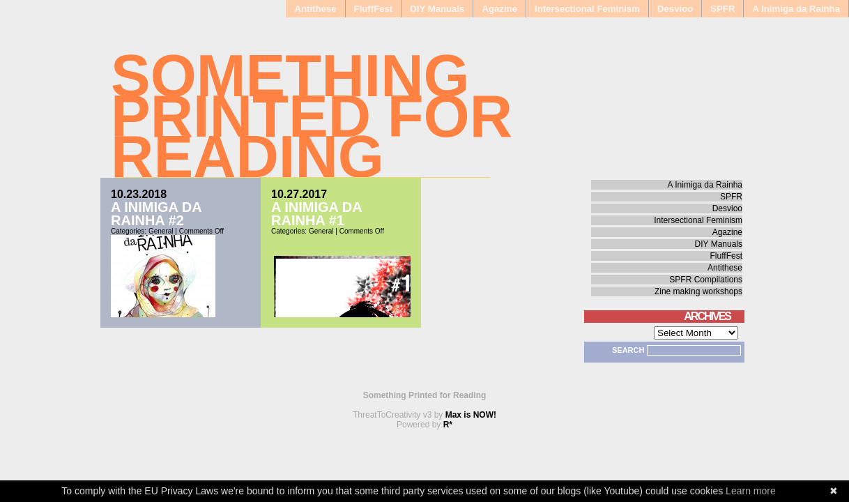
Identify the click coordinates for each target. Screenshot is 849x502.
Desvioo (675, 8)
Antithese (315, 8)
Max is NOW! (470, 415)
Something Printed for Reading (311, 116)
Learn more (751, 490)
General (161, 231)
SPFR (722, 8)
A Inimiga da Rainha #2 (156, 213)
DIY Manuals (437, 8)
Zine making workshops (698, 291)
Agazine (499, 8)
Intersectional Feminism (587, 8)
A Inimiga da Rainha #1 (316, 213)
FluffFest (373, 8)
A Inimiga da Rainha (796, 8)
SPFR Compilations (705, 279)
